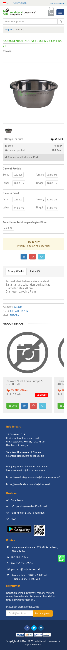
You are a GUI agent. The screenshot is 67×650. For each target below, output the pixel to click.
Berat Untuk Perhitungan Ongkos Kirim (24, 222)
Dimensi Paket (11, 193)
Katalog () (19, 3)
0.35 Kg (18, 199)
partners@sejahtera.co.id (25, 569)
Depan (8, 29)
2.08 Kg (8, 227)
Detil (13, 405)
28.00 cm (52, 174)
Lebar (6, 183)
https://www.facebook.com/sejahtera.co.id (28, 484)
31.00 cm (52, 199)
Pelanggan (57, 3)
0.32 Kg (18, 174)
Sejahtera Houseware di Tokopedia (25, 455)
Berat (6, 174)
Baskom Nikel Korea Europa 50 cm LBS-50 (25, 383)
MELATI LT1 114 (19, 311)
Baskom (18, 306)
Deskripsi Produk (16, 271)
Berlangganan (42, 613)
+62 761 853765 (20, 557)
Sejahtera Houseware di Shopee (23, 452)
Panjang (40, 174)
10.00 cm (52, 183)
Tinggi (39, 183)
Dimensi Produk (12, 168)
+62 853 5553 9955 (22, 563)
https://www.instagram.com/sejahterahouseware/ (32, 477)
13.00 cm (52, 207)
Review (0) (34, 271)
